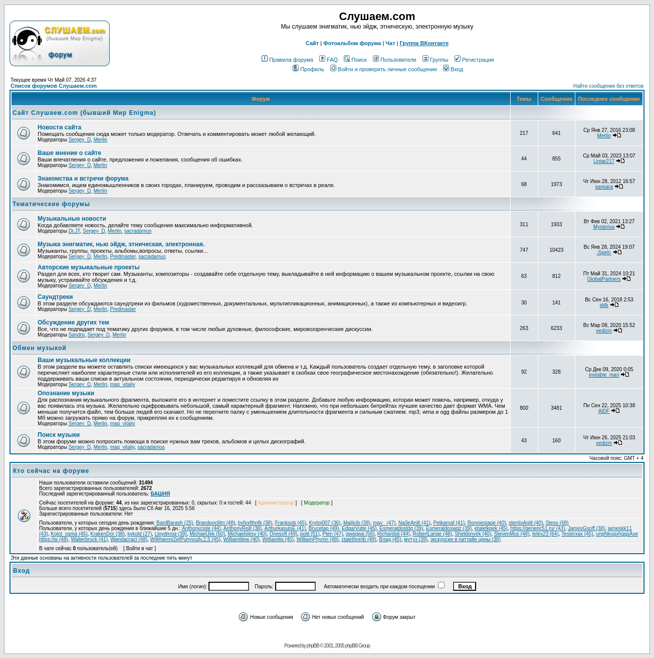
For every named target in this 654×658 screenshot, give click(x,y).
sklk (604, 305)
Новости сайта (59, 127)
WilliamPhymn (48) (318, 539)
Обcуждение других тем (73, 322)
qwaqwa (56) (360, 534)
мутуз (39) (415, 539)
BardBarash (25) (174, 523)
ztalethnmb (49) (358, 539)
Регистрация (474, 60)
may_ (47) (384, 523)
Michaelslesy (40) (247, 534)
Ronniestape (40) (487, 523)
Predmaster (122, 256)
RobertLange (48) (432, 534)
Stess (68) (557, 523)
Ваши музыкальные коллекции (84, 360)
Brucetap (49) (324, 528)
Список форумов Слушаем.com (54, 86)
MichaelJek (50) (207, 534)
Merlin (100, 139)
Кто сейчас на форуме (51, 470)
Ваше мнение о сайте (69, 152)
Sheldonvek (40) (473, 534)
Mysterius (604, 227)
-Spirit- (603, 252)
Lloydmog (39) (171, 534)
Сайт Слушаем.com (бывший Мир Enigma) (84, 112)
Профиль (308, 69)
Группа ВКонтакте (424, 43)
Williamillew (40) (242, 539)
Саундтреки (55, 296)
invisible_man (604, 375)
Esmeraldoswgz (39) (449, 528)
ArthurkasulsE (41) (285, 528)
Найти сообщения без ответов (608, 86)
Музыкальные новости (72, 218)
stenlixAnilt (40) (526, 523)
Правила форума (287, 60)
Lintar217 (603, 161)
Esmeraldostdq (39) (401, 528)
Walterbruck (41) (89, 539)
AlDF (603, 411)
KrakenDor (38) (107, 534)
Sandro (77, 335)
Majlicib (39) (356, 523)
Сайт (312, 43)
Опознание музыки (66, 393)
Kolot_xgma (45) (69, 534)
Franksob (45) (290, 523)
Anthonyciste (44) (201, 528)
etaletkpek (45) (491, 528)
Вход (453, 69)
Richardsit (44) (393, 534)
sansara (604, 187)
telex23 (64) (545, 534)
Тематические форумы (51, 204)
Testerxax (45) (577, 534)
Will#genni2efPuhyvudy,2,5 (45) (185, 539)
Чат (390, 43)
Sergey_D (80, 139)
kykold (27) (139, 534)
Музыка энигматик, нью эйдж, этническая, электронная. (121, 244)
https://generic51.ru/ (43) (538, 528)
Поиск (355, 60)
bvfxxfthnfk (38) (255, 523)
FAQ (328, 60)
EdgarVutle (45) (359, 528)
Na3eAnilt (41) (414, 523)
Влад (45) (390, 539)
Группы (435, 60)
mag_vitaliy (122, 384)
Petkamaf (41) (449, 523)
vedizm (604, 331)
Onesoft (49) (284, 534)
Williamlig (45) (278, 539)
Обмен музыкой (40, 348)
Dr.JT (74, 231)
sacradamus (137, 231)
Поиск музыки (59, 434)
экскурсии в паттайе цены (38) (465, 539)
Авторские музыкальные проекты (89, 267)
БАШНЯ (160, 494)
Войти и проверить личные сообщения (383, 69)
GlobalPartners (604, 279)
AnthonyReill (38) (243, 528)
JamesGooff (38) (586, 528)
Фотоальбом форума (352, 43)
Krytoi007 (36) (325, 523)
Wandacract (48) (128, 539)
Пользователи (394, 60)
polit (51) (310, 534)
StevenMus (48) (512, 534)
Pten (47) (332, 534)
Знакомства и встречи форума (83, 178)
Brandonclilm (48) (215, 523)
